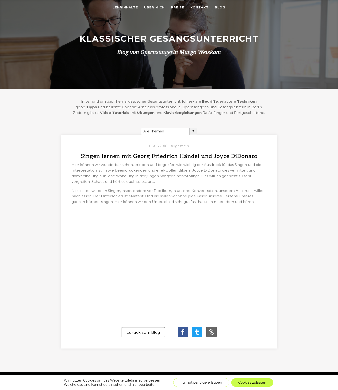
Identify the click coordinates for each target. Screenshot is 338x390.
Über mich (154, 7)
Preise (177, 7)
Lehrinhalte (125, 7)
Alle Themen (153, 131)
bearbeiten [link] (148, 384)
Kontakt (199, 7)
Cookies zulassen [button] (252, 382)
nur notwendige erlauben (201, 382)
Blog (220, 7)
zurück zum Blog (143, 332)
